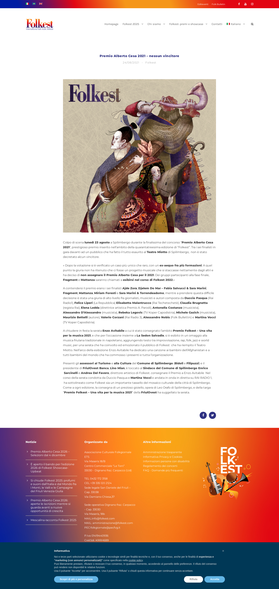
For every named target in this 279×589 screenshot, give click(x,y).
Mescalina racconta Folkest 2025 (53, 520)
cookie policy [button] (136, 560)
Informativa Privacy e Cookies (162, 456)
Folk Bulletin (218, 4)
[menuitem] (236, 27)
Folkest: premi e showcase (186, 24)
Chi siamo (154, 24)
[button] (223, 551)
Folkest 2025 (131, 24)
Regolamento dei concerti (160, 466)
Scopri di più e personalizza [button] (76, 579)
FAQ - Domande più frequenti (163, 470)
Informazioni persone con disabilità (166, 461)
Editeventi (203, 4)
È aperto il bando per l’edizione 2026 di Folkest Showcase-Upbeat (52, 468)
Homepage (111, 24)
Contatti (217, 24)
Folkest (150, 62)
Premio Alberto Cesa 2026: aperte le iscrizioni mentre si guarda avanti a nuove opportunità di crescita (50, 506)
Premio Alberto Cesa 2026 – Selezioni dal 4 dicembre (50, 453)
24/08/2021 (131, 62)
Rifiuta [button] (194, 579)
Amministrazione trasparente (162, 452)
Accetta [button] (214, 579)
